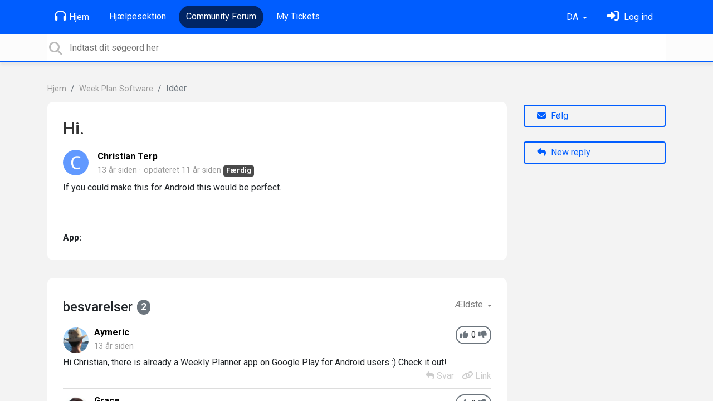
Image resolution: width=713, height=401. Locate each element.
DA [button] (573, 17)
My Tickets (298, 16)
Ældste (470, 304)
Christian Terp (127, 156)
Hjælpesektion (137, 16)
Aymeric (111, 332)
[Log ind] (630, 17)
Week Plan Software (116, 89)
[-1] (482, 335)
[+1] (464, 335)
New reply (563, 152)
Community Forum (221, 16)
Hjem (72, 16)
